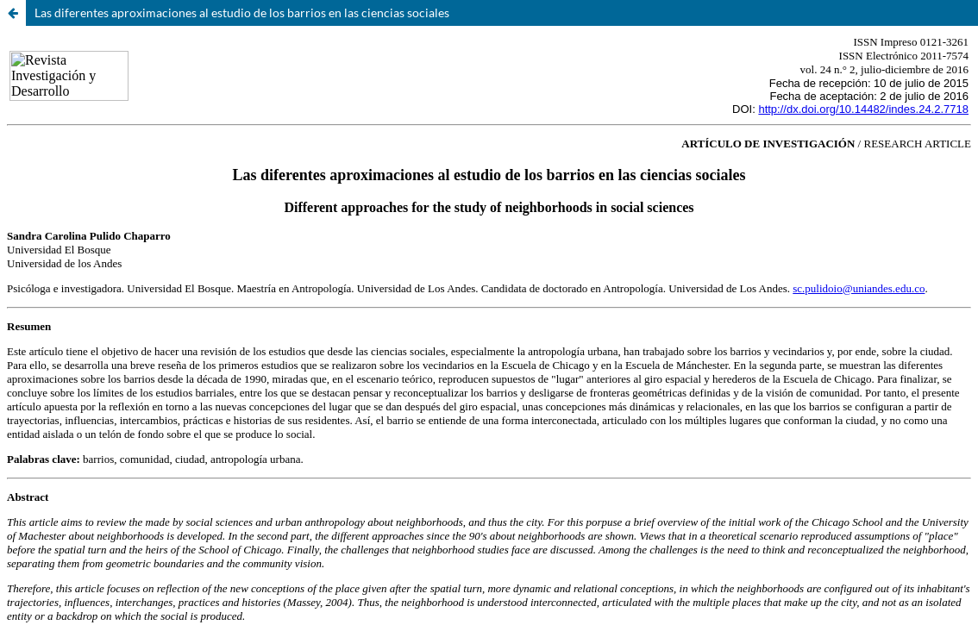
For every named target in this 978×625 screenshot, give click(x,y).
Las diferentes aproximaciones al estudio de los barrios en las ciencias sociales (241, 12)
